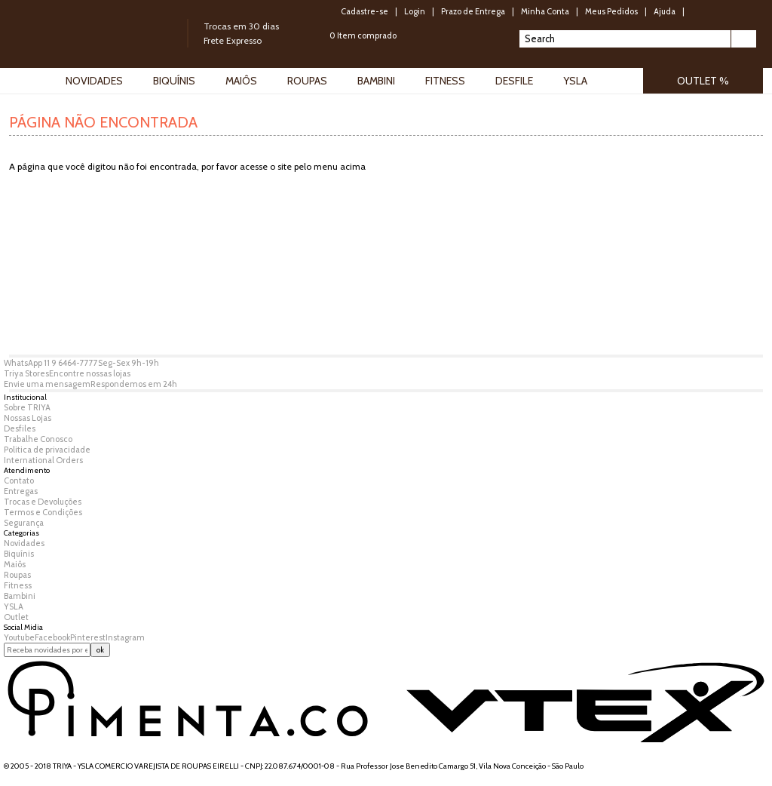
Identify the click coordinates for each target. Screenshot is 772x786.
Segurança (24, 522)
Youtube (19, 637)
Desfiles (19, 428)
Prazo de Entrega (473, 11)
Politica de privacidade (47, 449)
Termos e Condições (43, 512)
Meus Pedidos (611, 11)
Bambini (19, 596)
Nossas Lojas (27, 418)
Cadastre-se (364, 11)
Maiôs (15, 564)
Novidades (24, 543)
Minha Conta (545, 11)
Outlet (16, 617)
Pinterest (88, 637)
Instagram (125, 637)
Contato (19, 480)
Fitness (18, 585)
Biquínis (19, 553)
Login (414, 11)
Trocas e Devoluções (42, 501)
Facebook (52, 637)
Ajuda (665, 11)
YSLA (13, 606)
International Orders (43, 460)
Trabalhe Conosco (38, 439)
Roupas (17, 575)
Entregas (21, 491)
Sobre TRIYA (27, 407)
